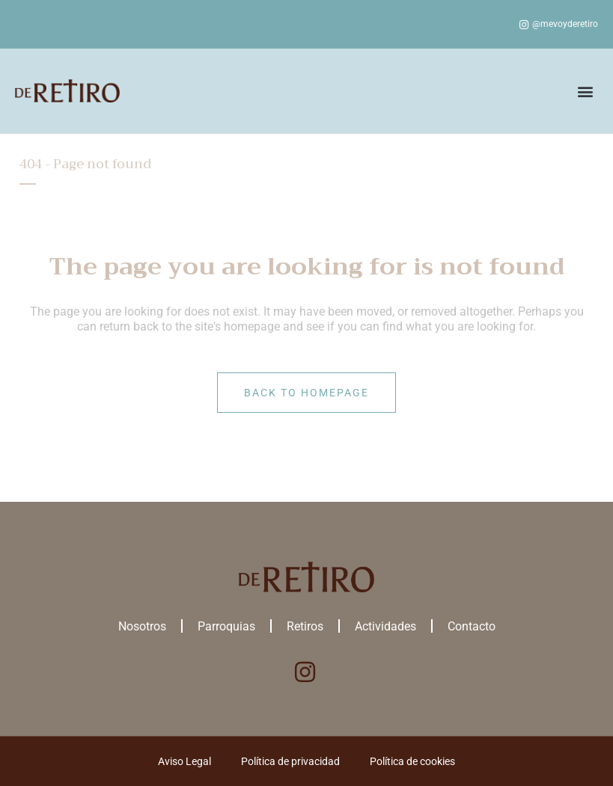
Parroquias (226, 626)
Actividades (385, 626)
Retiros (305, 626)
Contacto (471, 626)
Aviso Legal (184, 761)
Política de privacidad (290, 761)
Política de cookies (412, 761)
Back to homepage (306, 393)
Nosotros (142, 626)
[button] (585, 91)
